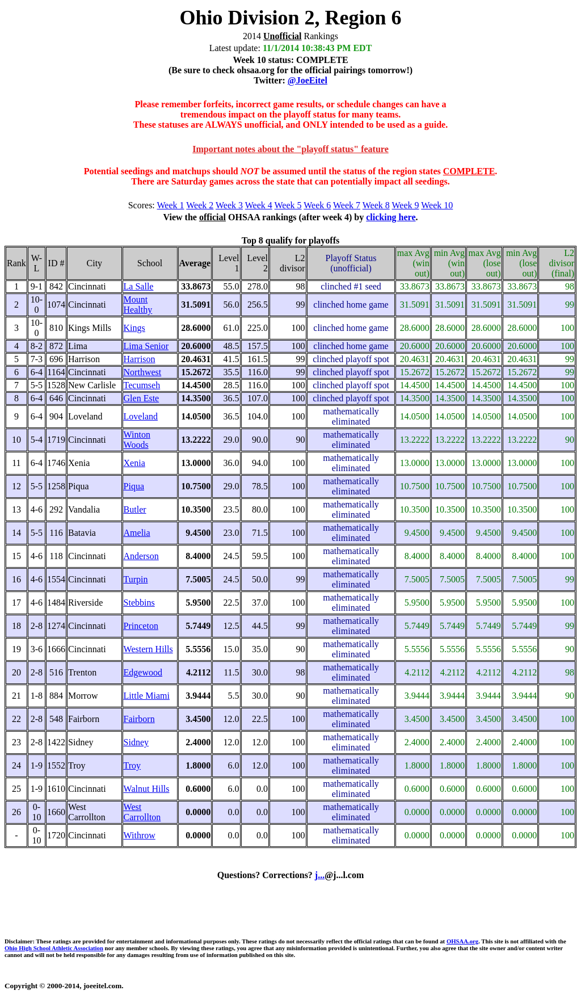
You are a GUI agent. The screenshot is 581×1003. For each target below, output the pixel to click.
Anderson (141, 556)
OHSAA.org (462, 941)
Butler (135, 509)
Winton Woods (137, 440)
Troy (132, 765)
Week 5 (288, 205)
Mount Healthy (138, 304)
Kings (134, 328)
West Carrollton (142, 812)
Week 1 (170, 205)
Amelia (137, 533)
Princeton (141, 626)
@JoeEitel (307, 80)
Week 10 (437, 205)
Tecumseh (142, 385)
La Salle (139, 286)
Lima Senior (146, 346)
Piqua (134, 486)
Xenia (134, 463)
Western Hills (148, 649)
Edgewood (143, 672)
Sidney (136, 742)
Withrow (139, 835)
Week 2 (199, 205)
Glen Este (141, 398)
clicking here (390, 217)
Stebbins (139, 602)
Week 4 (258, 205)
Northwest (143, 372)
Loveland (141, 416)
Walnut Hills (147, 789)
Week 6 (317, 205)
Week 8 (376, 205)
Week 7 (346, 205)
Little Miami (147, 695)
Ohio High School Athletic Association (54, 948)
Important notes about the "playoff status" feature (290, 149)
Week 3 (229, 205)
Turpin (136, 579)
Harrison (139, 359)
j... (320, 875)
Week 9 (405, 205)
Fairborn (139, 719)
